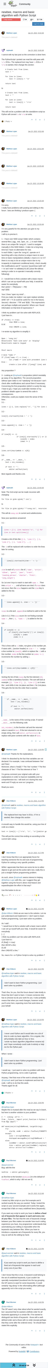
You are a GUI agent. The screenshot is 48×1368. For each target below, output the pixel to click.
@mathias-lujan (8, 973)
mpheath (9, 50)
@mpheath (17, 375)
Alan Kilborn (11, 801)
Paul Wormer (11, 1103)
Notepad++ (34, 1345)
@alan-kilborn (7, 913)
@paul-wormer (7, 1165)
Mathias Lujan (11, 33)
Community (24, 4)
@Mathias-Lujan (8, 880)
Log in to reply (38, 24)
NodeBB (22, 1351)
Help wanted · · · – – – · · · (11, 19)
